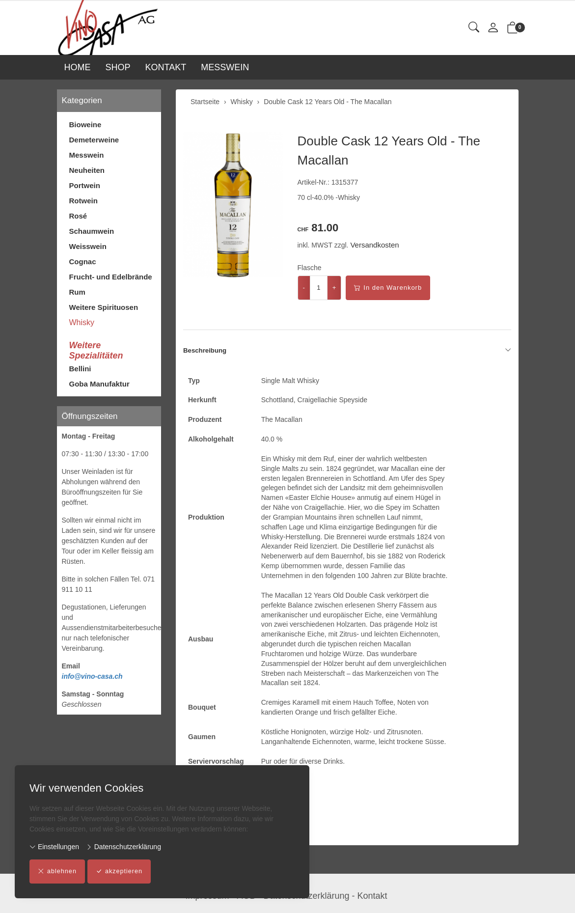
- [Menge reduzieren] (304, 287)
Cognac (82, 261)
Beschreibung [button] (347, 351)
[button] (473, 28)
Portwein (84, 185)
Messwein (86, 155)
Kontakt (372, 896)
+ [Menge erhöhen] (334, 287)
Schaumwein (91, 231)
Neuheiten (87, 170)
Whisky (82, 322)
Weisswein (88, 246)
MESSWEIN (225, 67)
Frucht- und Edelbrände (110, 277)
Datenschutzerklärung (123, 847)
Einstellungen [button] (54, 847)
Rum (77, 292)
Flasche (310, 268)
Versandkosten (374, 245)
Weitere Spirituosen (103, 307)
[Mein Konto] (493, 28)
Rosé (78, 216)
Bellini (80, 368)
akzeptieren (120, 872)
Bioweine (85, 124)
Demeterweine (94, 140)
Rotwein (83, 200)
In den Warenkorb (388, 288)
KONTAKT (166, 67)
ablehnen (58, 872)
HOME (77, 67)
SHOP (118, 67)
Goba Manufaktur (99, 384)
